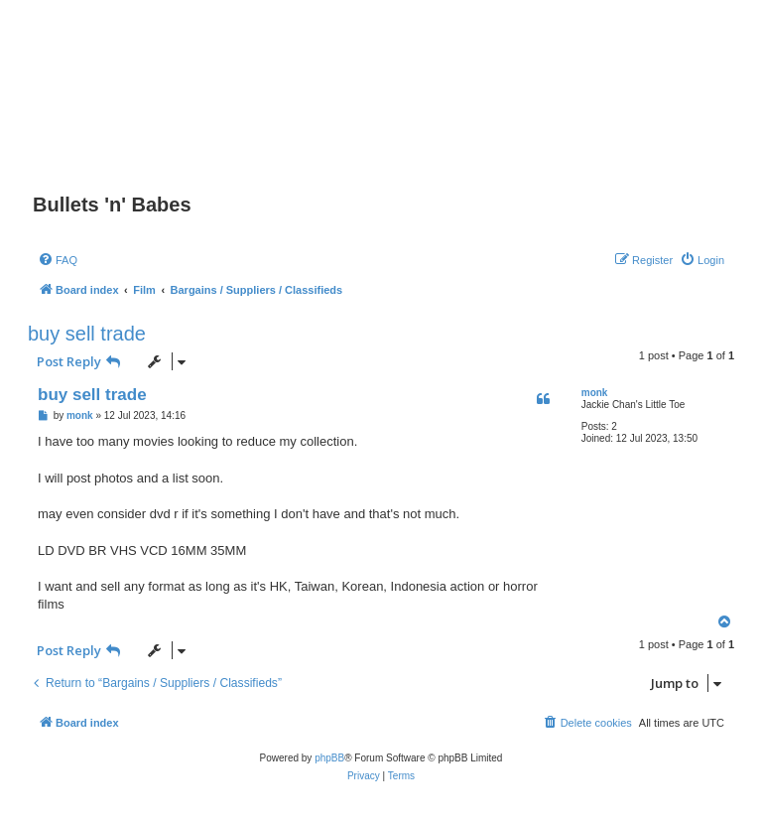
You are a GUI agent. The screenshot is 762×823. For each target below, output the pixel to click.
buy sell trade (87, 333)
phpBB (329, 758)
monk (594, 392)
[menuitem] (57, 260)
